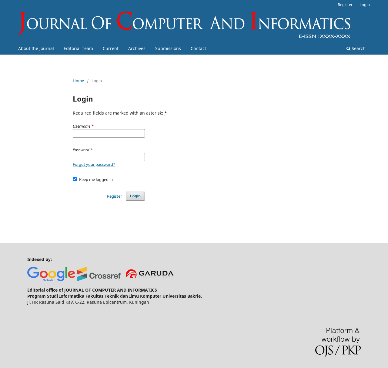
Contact (198, 48)
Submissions (168, 48)
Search (356, 48)
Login (365, 4)
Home (78, 80)
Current (111, 48)
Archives (137, 48)
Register (345, 4)
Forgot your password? (94, 164)
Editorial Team (78, 48)
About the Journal (36, 48)
